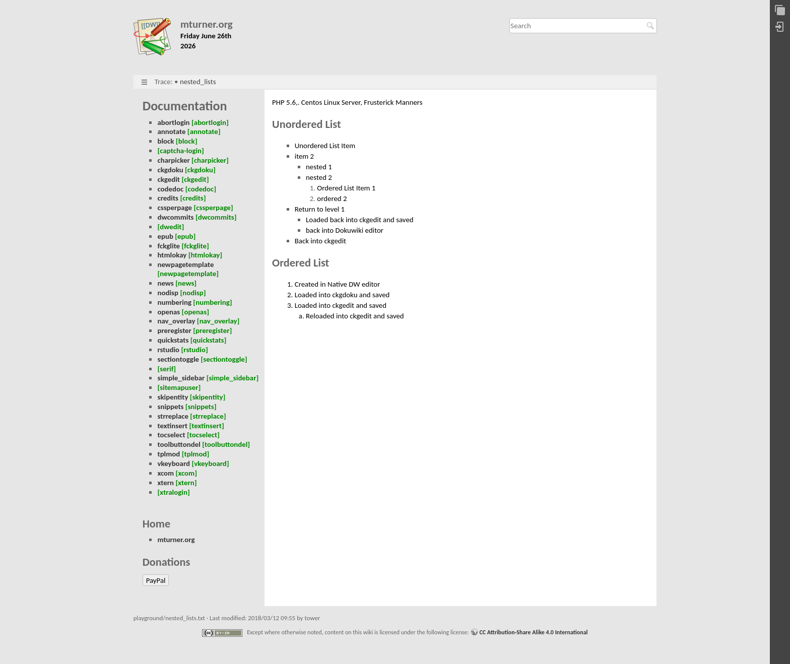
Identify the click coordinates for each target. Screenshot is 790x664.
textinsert (172, 425)
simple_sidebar (181, 377)
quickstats (172, 340)
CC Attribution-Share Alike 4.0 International (533, 632)
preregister (174, 330)
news (165, 283)
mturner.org (206, 24)
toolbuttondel (178, 444)
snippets (170, 406)
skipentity (172, 397)
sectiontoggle (178, 359)
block (165, 141)
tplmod (168, 453)
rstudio (168, 349)
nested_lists (198, 81)
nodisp (167, 292)
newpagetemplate (185, 264)
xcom (165, 473)
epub (165, 236)
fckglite (168, 245)
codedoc (170, 188)
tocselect (171, 434)
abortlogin (173, 122)
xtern (165, 482)
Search (651, 25)
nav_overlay (176, 320)
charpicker (173, 160)
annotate (171, 131)
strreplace (172, 416)
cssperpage (174, 207)
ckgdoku (170, 169)
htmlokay (171, 254)
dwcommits (175, 217)
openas (168, 311)
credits (167, 198)
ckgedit (168, 179)
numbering (174, 302)
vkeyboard (173, 463)
